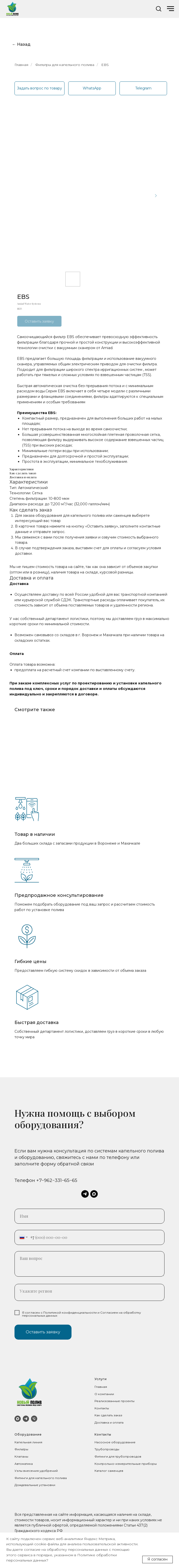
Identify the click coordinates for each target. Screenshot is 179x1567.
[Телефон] (34, 1419)
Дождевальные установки (34, 1485)
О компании (104, 1394)
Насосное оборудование (115, 1442)
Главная (21, 64)
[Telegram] (26, 1419)
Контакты (101, 1408)
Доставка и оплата (109, 1422)
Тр (96, 1449)
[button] (159, 8)
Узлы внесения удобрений (36, 1471)
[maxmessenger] (94, 1194)
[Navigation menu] (170, 8)
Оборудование (28, 1434)
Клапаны (21, 1456)
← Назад (21, 44)
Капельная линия (28, 1442)
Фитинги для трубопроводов (117, 1456)
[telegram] (85, 1194)
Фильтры (21, 1449)
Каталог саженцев (108, 1471)
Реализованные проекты (114, 1401)
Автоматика (23, 1464)
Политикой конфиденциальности (70, 1312)
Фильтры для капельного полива (64, 64)
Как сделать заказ (108, 1415)
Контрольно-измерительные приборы (125, 1464)
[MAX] (17, 1419)
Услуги (100, 1379)
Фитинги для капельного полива (40, 1478)
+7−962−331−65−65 (56, 1180)
